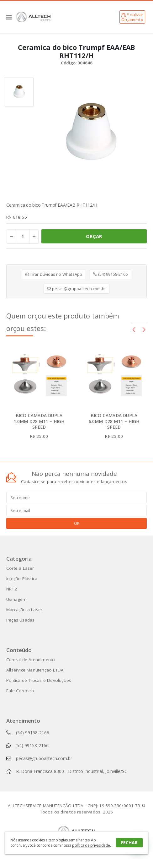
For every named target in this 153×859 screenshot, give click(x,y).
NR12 (11, 589)
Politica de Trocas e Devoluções (38, 680)
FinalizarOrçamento (132, 17)
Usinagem (16, 599)
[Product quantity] (22, 236)
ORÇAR (94, 236)
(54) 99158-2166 (110, 274)
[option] (19, 92)
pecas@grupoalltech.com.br (76, 288)
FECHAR (129, 842)
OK (76, 523)
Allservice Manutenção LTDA (35, 670)
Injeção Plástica (21, 578)
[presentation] (134, 329)
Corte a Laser (20, 568)
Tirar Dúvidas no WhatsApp (53, 274)
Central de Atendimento (30, 659)
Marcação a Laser (24, 609)
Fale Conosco (20, 690)
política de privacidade (91, 845)
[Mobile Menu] (11, 17)
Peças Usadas (20, 620)
